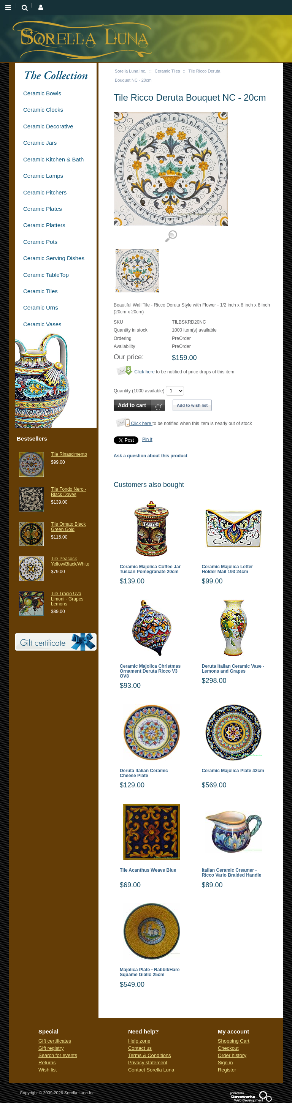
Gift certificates (54, 1041)
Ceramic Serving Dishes (53, 258)
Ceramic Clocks (43, 109)
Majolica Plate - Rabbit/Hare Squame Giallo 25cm (149, 972)
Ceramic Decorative (48, 126)
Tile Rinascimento (69, 454)
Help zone (139, 1041)
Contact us (140, 1048)
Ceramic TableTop (46, 275)
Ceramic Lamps (43, 175)
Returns (47, 1062)
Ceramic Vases (42, 324)
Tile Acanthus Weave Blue (148, 870)
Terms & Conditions (149, 1055)
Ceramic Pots (40, 242)
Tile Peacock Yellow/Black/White (70, 561)
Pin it (147, 439)
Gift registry (50, 1048)
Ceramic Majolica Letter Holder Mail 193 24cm (227, 569)
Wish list (47, 1070)
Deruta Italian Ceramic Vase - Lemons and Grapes (233, 669)
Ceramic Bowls (42, 93)
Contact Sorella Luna (151, 1070)
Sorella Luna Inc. (130, 71)
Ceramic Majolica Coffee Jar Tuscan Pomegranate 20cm (150, 569)
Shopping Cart (233, 1041)
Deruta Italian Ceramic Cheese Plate (144, 773)
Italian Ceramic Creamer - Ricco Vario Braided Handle (232, 873)
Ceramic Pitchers (45, 192)
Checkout (228, 1048)
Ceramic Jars (40, 142)
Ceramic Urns (40, 307)
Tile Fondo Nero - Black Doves (68, 492)
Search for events (57, 1055)
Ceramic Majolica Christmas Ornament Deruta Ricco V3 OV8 (150, 671)
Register (227, 1070)
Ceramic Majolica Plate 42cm (233, 770)
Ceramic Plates (42, 208)
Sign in (225, 1062)
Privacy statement (147, 1062)
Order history (232, 1055)
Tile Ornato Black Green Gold (68, 526)
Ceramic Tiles (167, 71)
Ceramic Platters (44, 225)
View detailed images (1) (170, 236)
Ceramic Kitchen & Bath (53, 159)
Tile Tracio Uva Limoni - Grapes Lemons (67, 598)
